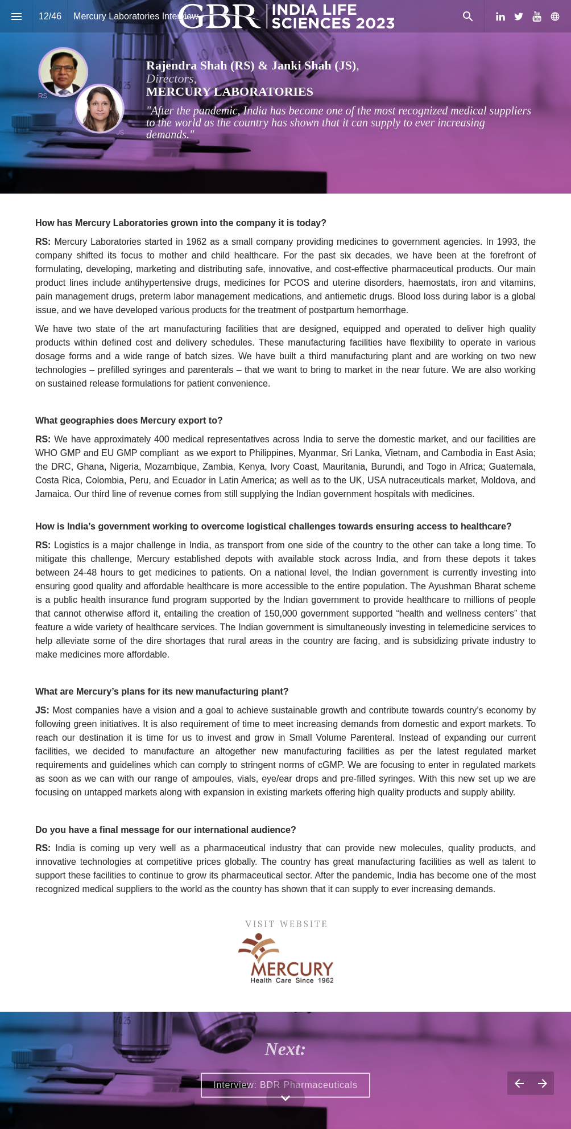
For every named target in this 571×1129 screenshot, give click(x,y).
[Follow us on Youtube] (537, 16)
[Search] (468, 16)
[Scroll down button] (285, 1098)
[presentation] (285, 97)
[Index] (16, 16)
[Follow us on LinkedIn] (500, 16)
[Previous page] (519, 1083)
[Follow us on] (555, 16)
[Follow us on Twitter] (519, 16)
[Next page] (542, 1083)
